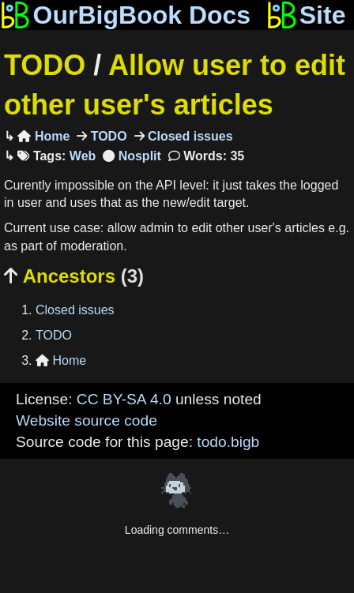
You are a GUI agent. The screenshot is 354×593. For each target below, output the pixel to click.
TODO (44, 65)
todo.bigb (228, 441)
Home (43, 136)
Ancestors (74, 276)
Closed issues (189, 136)
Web (83, 156)
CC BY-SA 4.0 (124, 399)
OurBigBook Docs (125, 15)
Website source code (86, 420)
